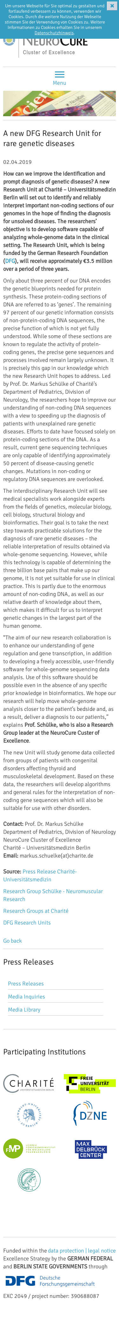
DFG (10, 260)
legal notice (102, 1250)
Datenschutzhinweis (54, 33)
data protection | (68, 1250)
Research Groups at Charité (36, 910)
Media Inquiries (26, 996)
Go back (12, 940)
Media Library (24, 1009)
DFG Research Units (27, 922)
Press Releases (26, 983)
